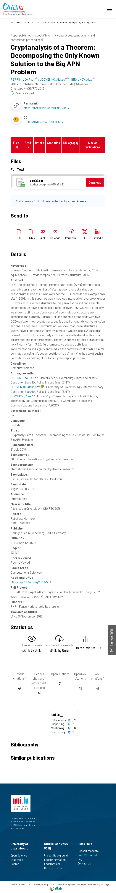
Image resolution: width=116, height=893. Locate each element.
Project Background (57, 855)
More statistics (85, 648)
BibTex (31, 238)
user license (78, 201)
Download (95, 182)
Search (16, 863)
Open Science (20, 855)
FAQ (82, 859)
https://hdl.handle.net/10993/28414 (46, 108)
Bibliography (70, 143)
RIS (19, 238)
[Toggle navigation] (110, 9)
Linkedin (98, 238)
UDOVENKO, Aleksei (25, 387)
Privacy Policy (41, 884)
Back (18, 22)
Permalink (71, 238)
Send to (28, 145)
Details (39, 143)
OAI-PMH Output (89, 855)
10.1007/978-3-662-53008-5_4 (43, 122)
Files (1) (16, 145)
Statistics (53, 143)
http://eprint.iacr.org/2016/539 (31, 582)
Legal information (56, 859)
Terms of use (17, 884)
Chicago (55, 238)
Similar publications (92, 145)
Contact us (86, 863)
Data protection (55, 868)
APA (42, 238)
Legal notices (54, 863)
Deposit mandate (90, 850)
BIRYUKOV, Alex (23, 396)
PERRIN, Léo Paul (24, 378)
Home (26, 22)
